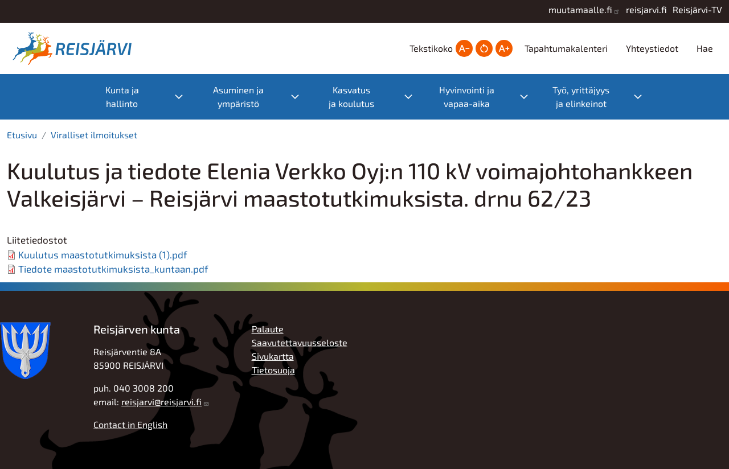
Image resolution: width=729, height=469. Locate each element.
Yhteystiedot (652, 48)
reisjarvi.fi (646, 9)
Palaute (268, 328)
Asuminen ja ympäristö (238, 96)
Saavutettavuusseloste (299, 342)
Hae (705, 48)
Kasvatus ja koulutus (351, 96)
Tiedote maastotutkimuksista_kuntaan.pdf (113, 268)
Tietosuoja (273, 369)
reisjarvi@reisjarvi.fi (161, 401)
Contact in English (130, 424)
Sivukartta (273, 356)
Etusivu (22, 134)
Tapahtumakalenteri (566, 48)
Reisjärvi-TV (697, 9)
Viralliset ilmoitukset (94, 134)
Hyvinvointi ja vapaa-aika (466, 96)
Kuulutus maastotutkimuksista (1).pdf (102, 254)
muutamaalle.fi (580, 9)
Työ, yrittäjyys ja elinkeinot (580, 96)
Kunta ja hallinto (122, 96)
